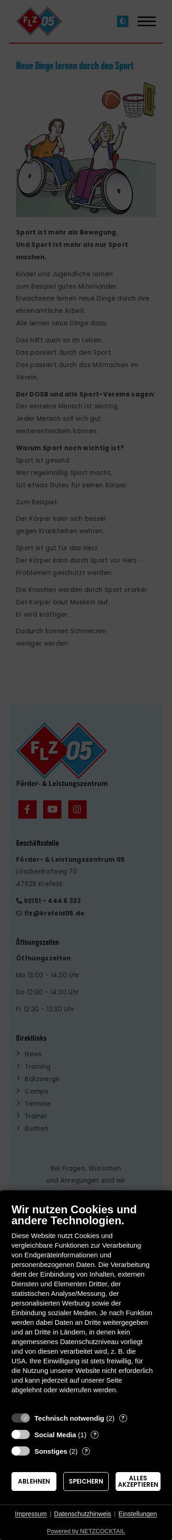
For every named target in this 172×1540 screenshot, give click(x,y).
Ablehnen (34, 1481)
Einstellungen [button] (137, 1514)
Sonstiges (50, 1451)
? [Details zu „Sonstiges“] (86, 1451)
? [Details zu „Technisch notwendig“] (123, 1418)
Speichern (86, 1481)
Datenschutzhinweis (82, 1514)
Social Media (55, 1435)
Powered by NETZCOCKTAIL (86, 1531)
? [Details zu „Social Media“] (95, 1435)
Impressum (31, 1514)
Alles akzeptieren (138, 1481)
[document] (86, 1305)
